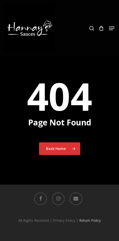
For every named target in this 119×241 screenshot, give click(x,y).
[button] (111, 28)
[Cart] (101, 28)
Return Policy (90, 220)
